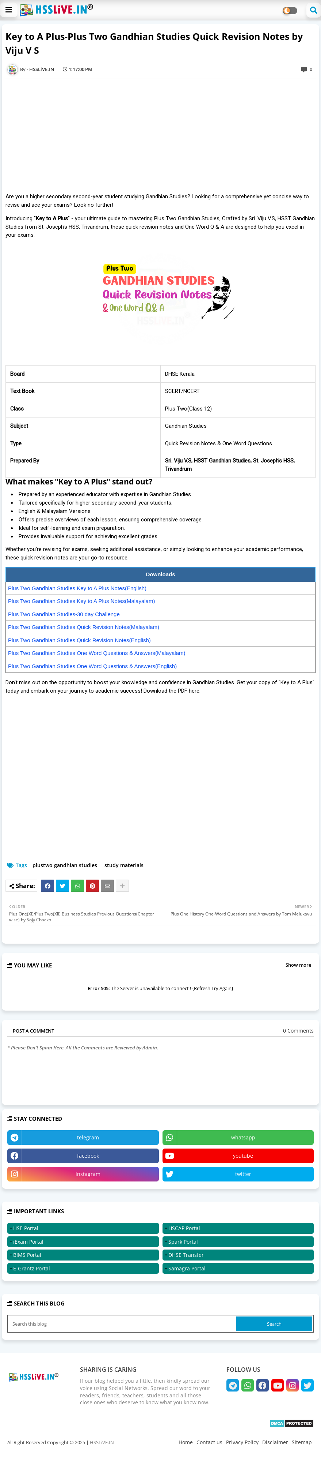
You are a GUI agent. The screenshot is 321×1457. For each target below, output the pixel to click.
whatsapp (243, 1137)
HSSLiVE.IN (102, 1442)
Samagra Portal (187, 1268)
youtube (243, 1155)
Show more (298, 965)
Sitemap (302, 1442)
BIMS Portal (27, 1254)
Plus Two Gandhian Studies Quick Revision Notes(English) (79, 640)
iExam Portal (28, 1241)
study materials (124, 865)
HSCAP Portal (184, 1228)
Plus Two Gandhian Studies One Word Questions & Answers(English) (92, 666)
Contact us (209, 1442)
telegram (88, 1137)
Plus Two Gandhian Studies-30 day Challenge (64, 614)
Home (186, 1442)
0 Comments (298, 1030)
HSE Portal (25, 1228)
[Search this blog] (122, 1323)
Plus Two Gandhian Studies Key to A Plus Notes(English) (77, 588)
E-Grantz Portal (31, 1268)
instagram (88, 1174)
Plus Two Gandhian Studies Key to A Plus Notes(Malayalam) (81, 601)
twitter (243, 1174)
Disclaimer (275, 1442)
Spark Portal (183, 1241)
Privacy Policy (242, 1442)
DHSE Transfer (186, 1254)
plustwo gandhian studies (65, 865)
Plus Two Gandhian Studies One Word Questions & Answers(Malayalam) (97, 653)
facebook (88, 1155)
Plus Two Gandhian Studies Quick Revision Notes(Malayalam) (83, 627)
